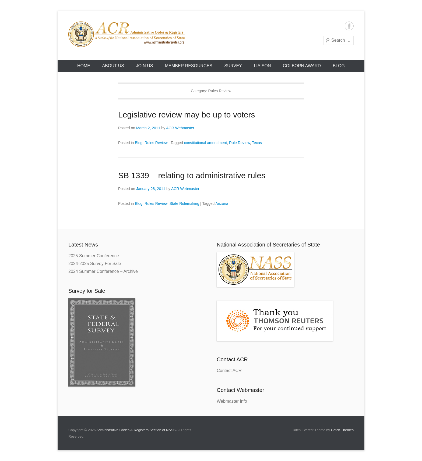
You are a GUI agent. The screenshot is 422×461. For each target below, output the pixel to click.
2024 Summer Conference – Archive (103, 271)
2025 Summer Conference (93, 255)
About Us (113, 65)
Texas (257, 143)
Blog (339, 65)
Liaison (262, 65)
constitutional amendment (205, 143)
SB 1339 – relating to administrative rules (191, 175)
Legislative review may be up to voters (186, 114)
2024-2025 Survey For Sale (94, 263)
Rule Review (239, 143)
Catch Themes (342, 430)
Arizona (221, 203)
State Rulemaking (184, 203)
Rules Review (156, 143)
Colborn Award (302, 65)
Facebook (349, 26)
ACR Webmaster (180, 128)
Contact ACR (229, 370)
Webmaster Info (232, 401)
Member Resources (188, 65)
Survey (233, 65)
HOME (83, 65)
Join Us (144, 65)
